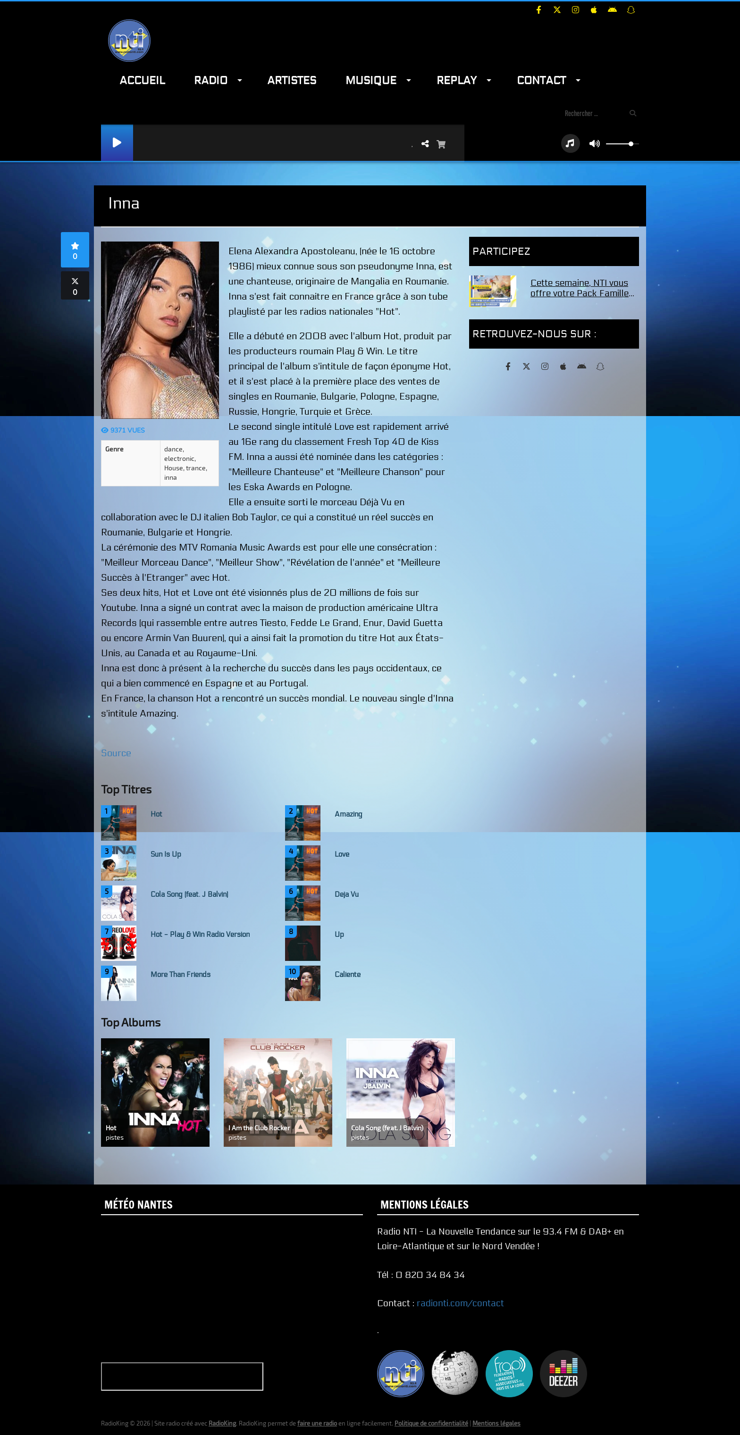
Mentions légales (496, 1423)
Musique (370, 80)
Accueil (142, 80)
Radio (210, 80)
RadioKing (222, 1423)
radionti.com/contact (460, 1303)
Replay (457, 80)
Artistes (291, 80)
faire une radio (317, 1423)
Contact (541, 80)
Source (116, 753)
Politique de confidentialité (431, 1423)
